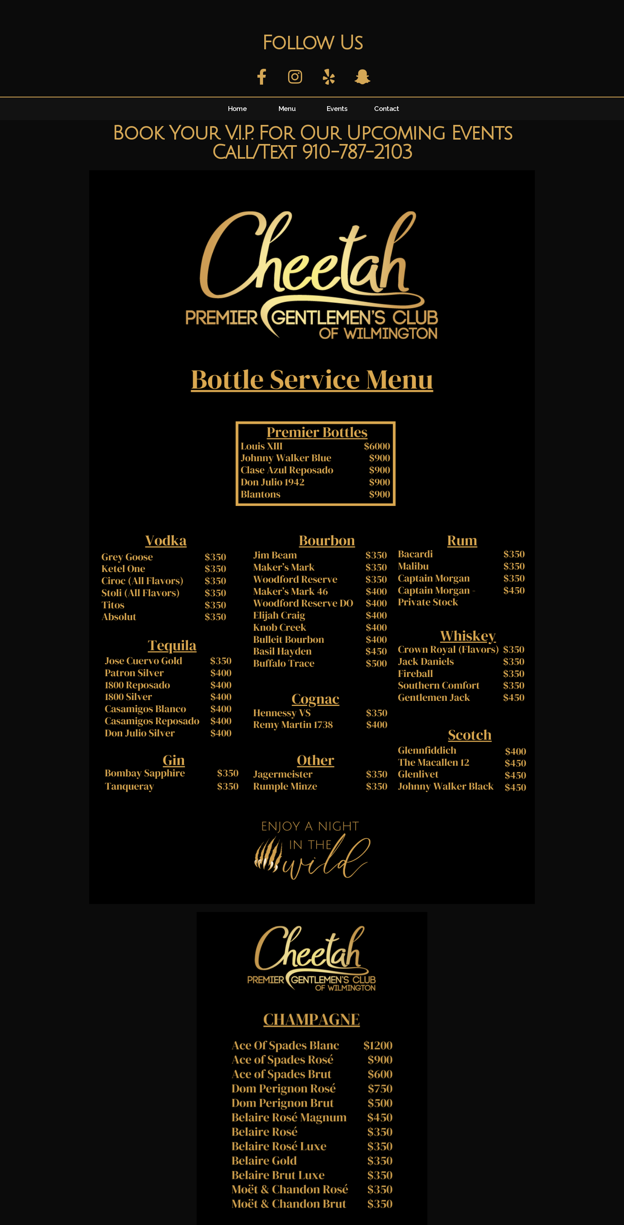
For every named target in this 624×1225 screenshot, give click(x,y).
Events (337, 109)
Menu (287, 109)
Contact (386, 109)
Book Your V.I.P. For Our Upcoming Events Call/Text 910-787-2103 (312, 143)
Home (237, 109)
